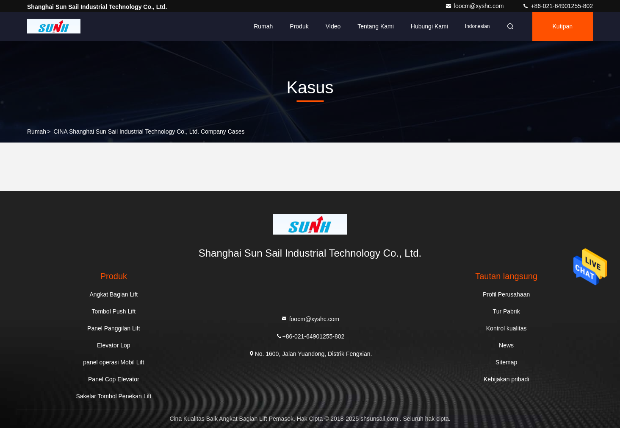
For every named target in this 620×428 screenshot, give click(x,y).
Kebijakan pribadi (506, 379)
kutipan (563, 26)
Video (333, 26)
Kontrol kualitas (506, 328)
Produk (299, 26)
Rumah (263, 26)
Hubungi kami (429, 26)
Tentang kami (375, 26)
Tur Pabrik (506, 311)
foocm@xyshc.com (475, 6)
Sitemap (506, 362)
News (506, 345)
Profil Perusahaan (506, 294)
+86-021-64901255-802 (557, 6)
